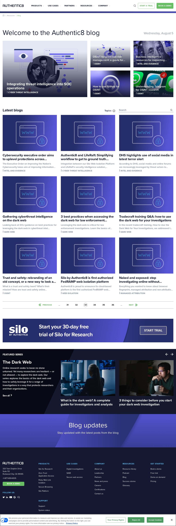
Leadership (99, 473)
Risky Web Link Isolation (45, 481)
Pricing (153, 481)
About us (98, 469)
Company (103, 5)
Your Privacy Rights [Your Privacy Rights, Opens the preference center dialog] (115, 521)
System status (44, 510)
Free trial (154, 473)
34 (94, 305)
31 (68, 305)
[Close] (172, 521)
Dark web (9, 231)
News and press (101, 481)
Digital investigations (75, 469)
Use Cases (53, 5)
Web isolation (70, 293)
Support (42, 506)
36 (113, 305)
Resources (86, 5)
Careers (98, 485)
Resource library (129, 469)
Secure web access (75, 477)
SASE (69, 473)
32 (76, 305)
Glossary (126, 485)
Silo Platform (44, 491)
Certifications (100, 489)
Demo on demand (157, 477)
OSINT (97, 63)
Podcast (126, 473)
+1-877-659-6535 (9, 478)
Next (172, 354)
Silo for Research (46, 469)
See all (6, 395)
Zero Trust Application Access (46, 474)
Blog (124, 477)
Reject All (136, 521)
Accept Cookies (155, 521)
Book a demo (155, 469)
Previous (166, 354)
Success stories (129, 481)
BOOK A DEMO (13, 483)
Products (36, 5)
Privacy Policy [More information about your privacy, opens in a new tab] (72, 524)
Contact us (99, 493)
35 (103, 305)
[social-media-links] (4, 497)
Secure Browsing (46, 486)
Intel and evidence (148, 63)
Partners (69, 5)
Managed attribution (133, 293)
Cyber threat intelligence (23, 92)
